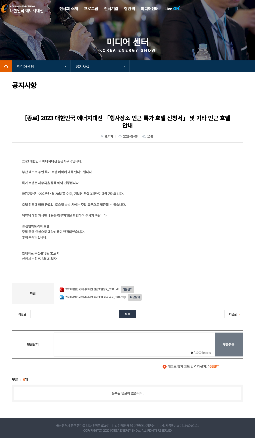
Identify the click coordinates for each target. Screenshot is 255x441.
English (242, 8)
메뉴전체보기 (252, 8)
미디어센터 (25, 67)
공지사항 (82, 67)
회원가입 (233, 8)
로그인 (224, 8)
